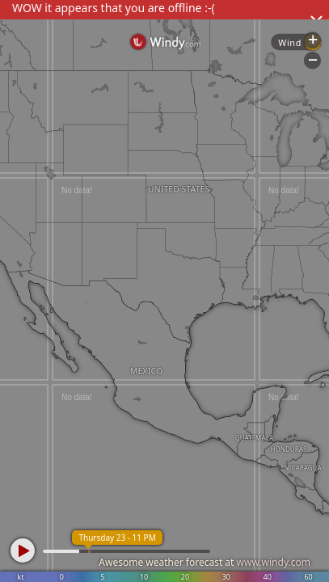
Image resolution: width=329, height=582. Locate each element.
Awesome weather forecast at (204, 562)
